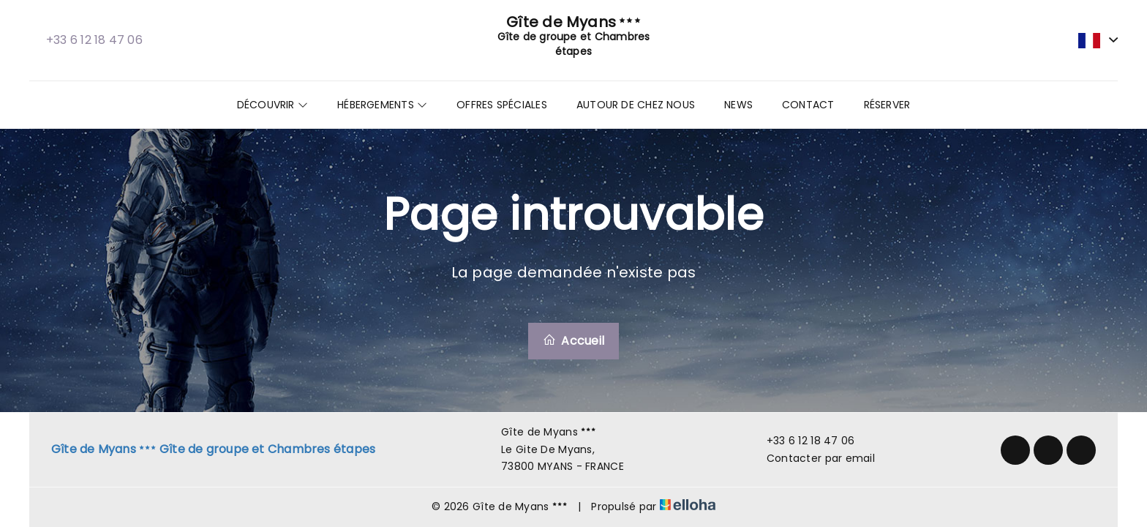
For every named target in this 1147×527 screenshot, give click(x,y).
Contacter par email (812, 458)
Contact (808, 104)
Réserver (887, 104)
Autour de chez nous (635, 104)
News (738, 104)
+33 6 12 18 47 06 (802, 440)
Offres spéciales (501, 104)
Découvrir (272, 104)
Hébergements (382, 104)
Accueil (573, 340)
